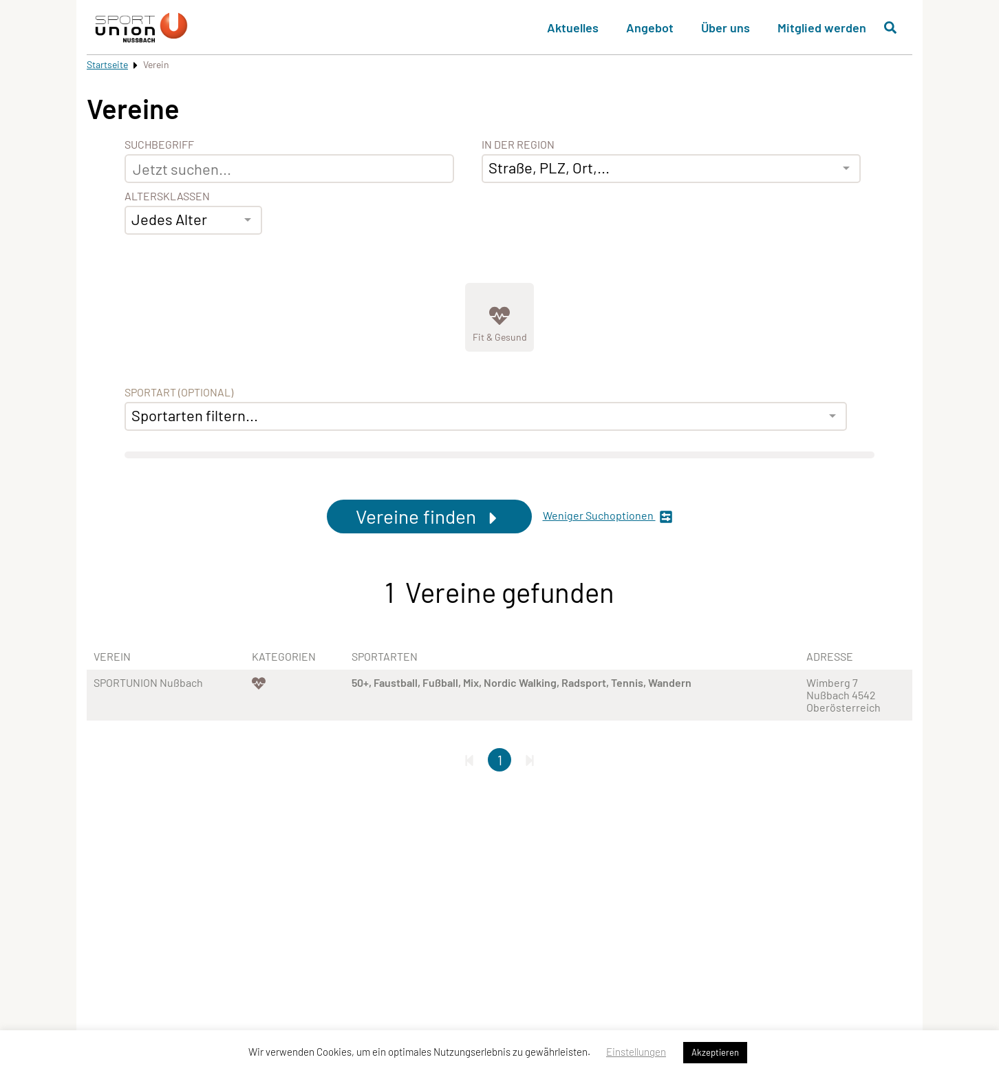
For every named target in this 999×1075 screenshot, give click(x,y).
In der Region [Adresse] (518, 144)
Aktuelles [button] (573, 27)
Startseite (107, 64)
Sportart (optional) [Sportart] (179, 392)
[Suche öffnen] (890, 28)
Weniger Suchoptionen (608, 516)
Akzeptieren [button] (715, 1052)
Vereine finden (429, 516)
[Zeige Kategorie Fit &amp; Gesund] (499, 317)
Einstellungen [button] (636, 1051)
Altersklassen (167, 196)
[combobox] (193, 220)
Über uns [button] (725, 27)
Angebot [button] (650, 27)
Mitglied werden (821, 27)
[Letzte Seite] (529, 759)
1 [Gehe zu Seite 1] (499, 760)
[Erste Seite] (469, 759)
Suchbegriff (159, 144)
